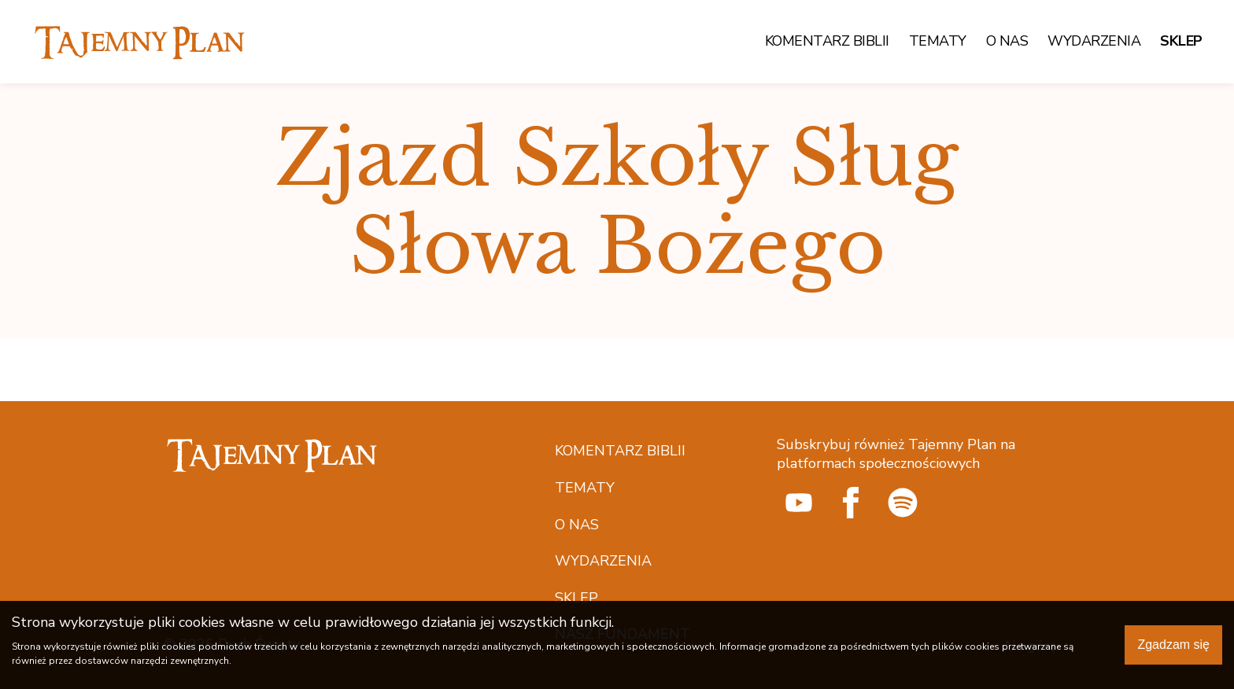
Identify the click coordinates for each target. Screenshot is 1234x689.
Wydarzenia (1093, 41)
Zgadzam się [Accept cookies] (1173, 644)
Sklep (1181, 41)
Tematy (937, 41)
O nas (1007, 41)
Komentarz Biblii (827, 41)
